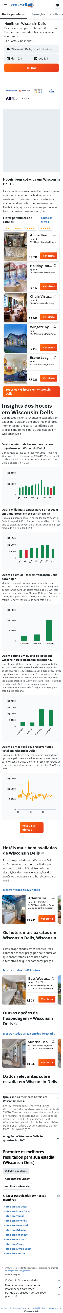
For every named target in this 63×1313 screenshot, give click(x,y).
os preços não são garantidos (19, 1270)
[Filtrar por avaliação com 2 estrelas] (7, 229)
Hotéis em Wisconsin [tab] (17, 1186)
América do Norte (18, 1308)
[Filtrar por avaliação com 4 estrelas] (31, 229)
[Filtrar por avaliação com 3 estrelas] (18, 229)
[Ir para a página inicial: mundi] (22, 5)
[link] (31, 391)
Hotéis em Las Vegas (16, 1206)
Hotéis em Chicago (14, 1244)
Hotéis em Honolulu (15, 1220)
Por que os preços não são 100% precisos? (33, 1294)
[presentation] (14, 183)
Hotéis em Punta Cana (17, 1211)
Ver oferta (49, 255)
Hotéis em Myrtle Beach (17, 1248)
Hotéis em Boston (14, 1239)
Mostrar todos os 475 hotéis (21, 890)
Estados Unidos (37, 1308)
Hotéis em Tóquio (14, 1216)
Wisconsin (53, 1308)
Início (3, 1308)
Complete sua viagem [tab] (17, 1178)
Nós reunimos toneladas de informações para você (33, 1287)
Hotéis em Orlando (15, 1230)
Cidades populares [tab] (16, 1171)
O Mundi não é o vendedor (33, 1280)
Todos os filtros (46, 220)
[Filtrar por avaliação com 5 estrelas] (45, 229)
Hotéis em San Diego (16, 1234)
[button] (5, 5)
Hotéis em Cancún (14, 1253)
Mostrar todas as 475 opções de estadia (29, 1033)
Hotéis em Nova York (16, 1225)
